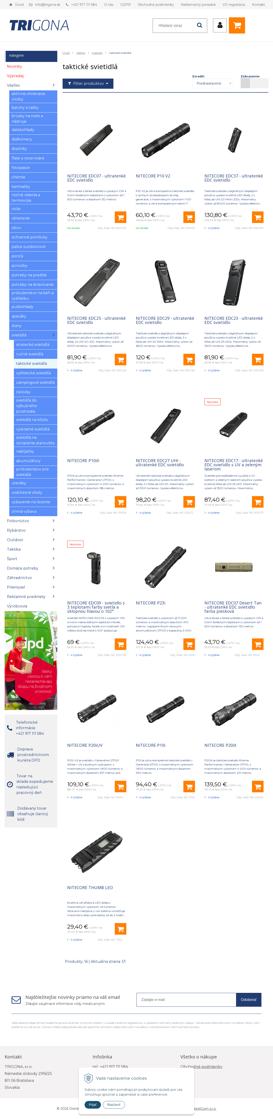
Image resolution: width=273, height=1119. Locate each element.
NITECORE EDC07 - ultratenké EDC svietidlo (96, 178)
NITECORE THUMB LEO (90, 887)
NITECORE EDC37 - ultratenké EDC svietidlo (233, 178)
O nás (108, 5)
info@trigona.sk (47, 5)
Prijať (93, 1105)
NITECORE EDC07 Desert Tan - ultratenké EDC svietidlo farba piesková (232, 607)
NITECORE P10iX (83, 460)
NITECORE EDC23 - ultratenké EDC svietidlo (233, 320)
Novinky (14, 66)
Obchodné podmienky (156, 5)
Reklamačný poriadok (198, 5)
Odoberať (249, 1000)
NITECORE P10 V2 (153, 176)
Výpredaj (15, 76)
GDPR (125, 5)
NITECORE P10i (150, 745)
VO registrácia (234, 5)
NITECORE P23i (150, 603)
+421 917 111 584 (84, 5)
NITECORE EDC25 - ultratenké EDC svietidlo (96, 320)
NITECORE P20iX (220, 745)
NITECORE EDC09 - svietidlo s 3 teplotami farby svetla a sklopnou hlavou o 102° (96, 607)
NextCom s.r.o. (204, 1109)
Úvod (19, 5)
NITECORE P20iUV (85, 745)
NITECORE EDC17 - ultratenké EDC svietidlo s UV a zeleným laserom (233, 465)
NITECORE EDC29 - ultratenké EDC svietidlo (165, 320)
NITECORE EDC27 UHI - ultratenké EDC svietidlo (160, 462)
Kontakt (258, 5)
